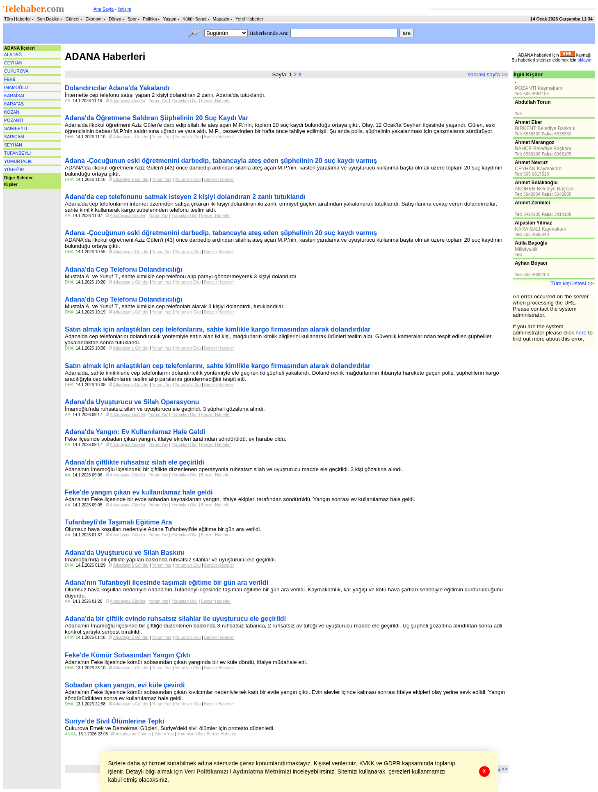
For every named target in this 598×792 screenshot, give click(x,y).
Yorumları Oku (184, 100)
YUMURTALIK (18, 161)
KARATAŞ (14, 103)
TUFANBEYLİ (17, 153)
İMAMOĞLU (16, 87)
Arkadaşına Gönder (128, 100)
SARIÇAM (14, 136)
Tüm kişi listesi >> (572, 283)
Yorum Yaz (158, 100)
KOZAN (11, 112)
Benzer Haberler (216, 100)
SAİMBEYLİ (15, 128)
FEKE (10, 79)
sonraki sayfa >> (488, 74)
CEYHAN (13, 62)
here (581, 333)
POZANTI (13, 120)
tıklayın (584, 59)
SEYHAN (13, 144)
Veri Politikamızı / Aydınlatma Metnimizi (238, 771)
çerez (247, 763)
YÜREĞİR (14, 169)
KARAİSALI (15, 95)
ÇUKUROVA (16, 71)
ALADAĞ (13, 54)
